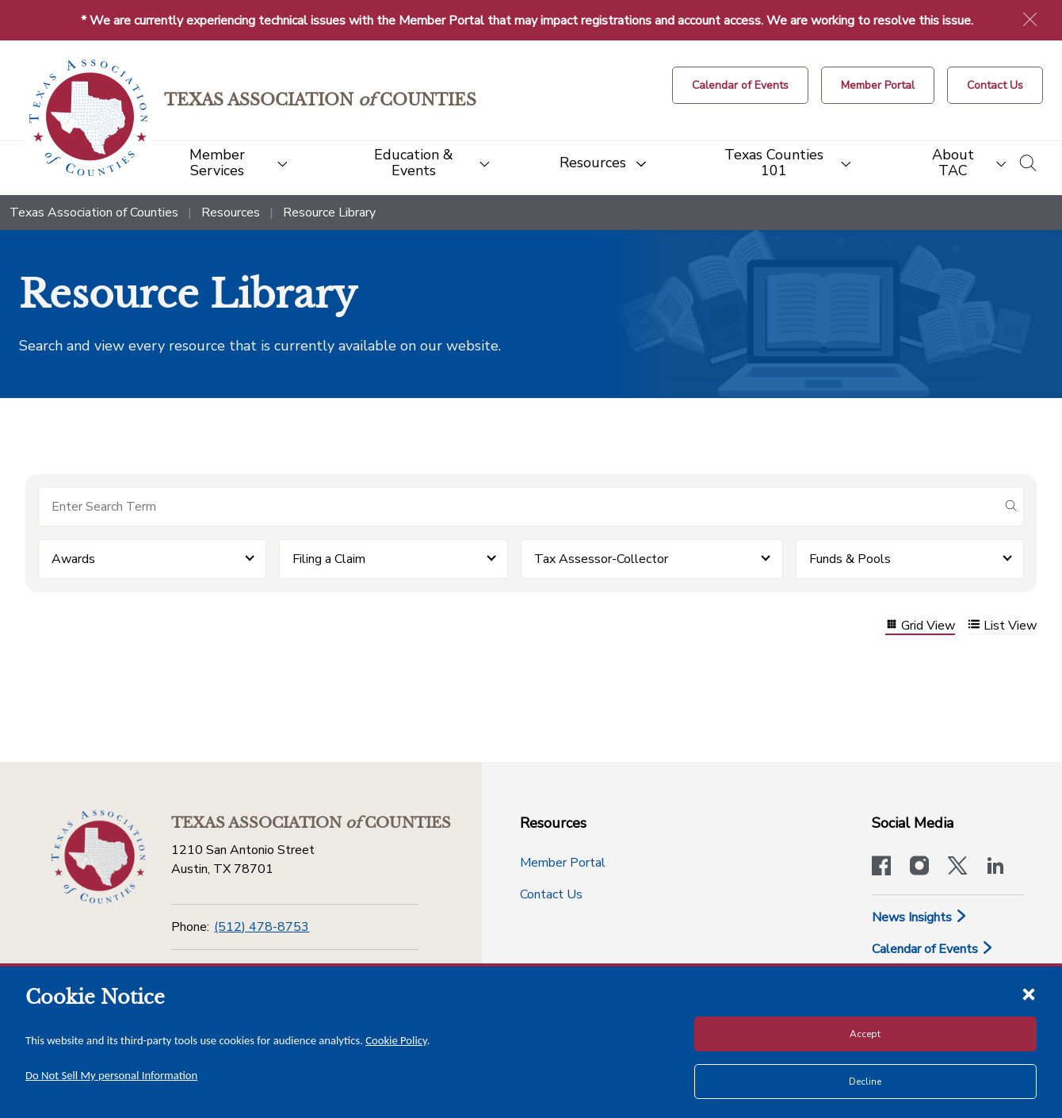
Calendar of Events (933, 949)
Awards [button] (73, 559)
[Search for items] (518, 507)
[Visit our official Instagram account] (919, 867)
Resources (230, 212)
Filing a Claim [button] (328, 559)
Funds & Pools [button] (850, 559)
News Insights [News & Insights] (920, 917)
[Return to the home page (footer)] (98, 857)
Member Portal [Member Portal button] (562, 862)
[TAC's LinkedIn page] (995, 867)
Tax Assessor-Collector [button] (601, 559)
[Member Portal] (877, 85)
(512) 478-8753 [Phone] (261, 927)
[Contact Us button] (995, 85)
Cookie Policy (396, 1040)
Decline (865, 1081)
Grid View (920, 626)
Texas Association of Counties (94, 212)
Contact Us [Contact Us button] (551, 894)
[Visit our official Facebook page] (881, 867)
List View (1002, 626)
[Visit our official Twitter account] (957, 867)
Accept (865, 1034)
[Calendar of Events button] (740, 85)
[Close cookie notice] (1029, 993)
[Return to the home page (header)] (88, 117)
